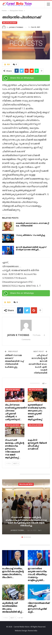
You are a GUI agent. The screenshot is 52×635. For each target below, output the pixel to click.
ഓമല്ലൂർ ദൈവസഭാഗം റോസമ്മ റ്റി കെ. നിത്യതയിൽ (32, 224)
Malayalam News (9, 23)
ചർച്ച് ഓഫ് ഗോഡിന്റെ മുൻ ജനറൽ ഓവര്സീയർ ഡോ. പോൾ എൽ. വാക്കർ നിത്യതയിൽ (38, 364)
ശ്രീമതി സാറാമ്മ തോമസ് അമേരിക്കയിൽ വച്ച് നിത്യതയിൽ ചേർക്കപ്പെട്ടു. (14, 361)
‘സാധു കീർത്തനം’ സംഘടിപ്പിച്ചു (30, 235)
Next (15, 463)
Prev (8, 463)
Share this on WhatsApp (22, 78)
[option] (26, 507)
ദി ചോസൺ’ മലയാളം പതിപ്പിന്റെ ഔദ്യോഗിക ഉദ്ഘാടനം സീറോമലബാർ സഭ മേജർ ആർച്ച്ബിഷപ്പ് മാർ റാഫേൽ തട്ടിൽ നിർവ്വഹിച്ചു (26, 521)
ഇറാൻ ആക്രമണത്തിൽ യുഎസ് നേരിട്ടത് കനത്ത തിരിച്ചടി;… (31, 248)
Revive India (32, 630)
